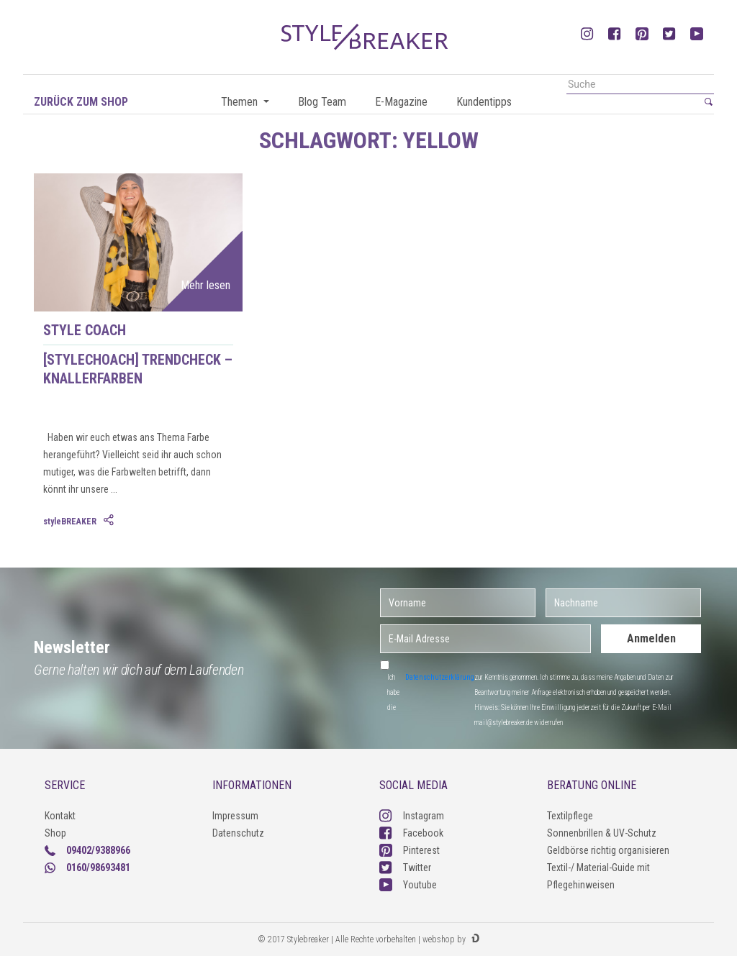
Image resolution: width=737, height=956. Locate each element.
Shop (55, 833)
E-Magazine (401, 102)
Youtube (408, 884)
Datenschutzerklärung (439, 677)
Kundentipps (484, 102)
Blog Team (322, 102)
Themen (241, 102)
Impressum (235, 815)
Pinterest (409, 850)
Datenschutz (238, 833)
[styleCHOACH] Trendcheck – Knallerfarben (137, 369)
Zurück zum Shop (81, 102)
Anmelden (651, 638)
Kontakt (60, 815)
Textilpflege (570, 815)
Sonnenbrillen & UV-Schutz (601, 833)
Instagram (411, 815)
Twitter (405, 867)
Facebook (411, 833)
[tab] (110, 520)
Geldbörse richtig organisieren (608, 850)
